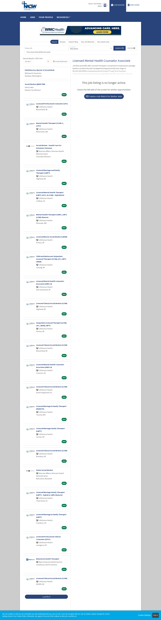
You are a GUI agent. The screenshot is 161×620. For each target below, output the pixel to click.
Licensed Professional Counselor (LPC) (52, 104)
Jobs (32, 17)
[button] (131, 48)
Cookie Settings (144, 615)
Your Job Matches (87, 42)
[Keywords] (46, 48)
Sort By (27, 61)
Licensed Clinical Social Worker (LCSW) (51, 303)
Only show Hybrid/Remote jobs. (39, 52)
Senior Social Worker (44, 470)
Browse (63, 42)
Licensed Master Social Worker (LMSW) (51, 237)
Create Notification (60, 61)
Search (54, 42)
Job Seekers (117, 5)
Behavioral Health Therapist (47, 559)
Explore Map (73, 42)
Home (23, 17)
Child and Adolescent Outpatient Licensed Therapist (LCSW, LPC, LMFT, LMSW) (51, 259)
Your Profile (46, 17)
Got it (155, 615)
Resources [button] (63, 17)
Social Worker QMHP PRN (35, 84)
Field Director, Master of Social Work (39, 70)
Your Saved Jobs (103, 42)
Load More (46, 597)
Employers (133, 5)
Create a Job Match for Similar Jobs (104, 96)
